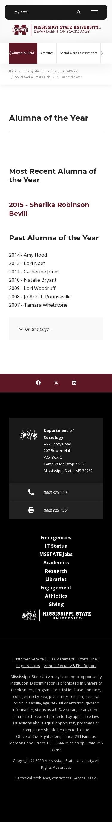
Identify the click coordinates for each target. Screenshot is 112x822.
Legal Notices (28, 665)
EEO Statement (61, 659)
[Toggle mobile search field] (78, 12)
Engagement (56, 587)
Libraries (56, 579)
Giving (56, 604)
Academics (56, 562)
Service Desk (84, 778)
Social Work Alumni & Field (33, 77)
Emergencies (56, 537)
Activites (46, 53)
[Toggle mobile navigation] (94, 12)
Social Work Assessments (78, 53)
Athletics (56, 596)
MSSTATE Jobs (56, 554)
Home (13, 71)
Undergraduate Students (39, 71)
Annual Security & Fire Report (70, 665)
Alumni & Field (24, 49)
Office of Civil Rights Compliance (44, 736)
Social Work (69, 71)
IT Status (56, 546)
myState (23, 10)
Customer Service (28, 659)
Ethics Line (87, 659)
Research (56, 571)
